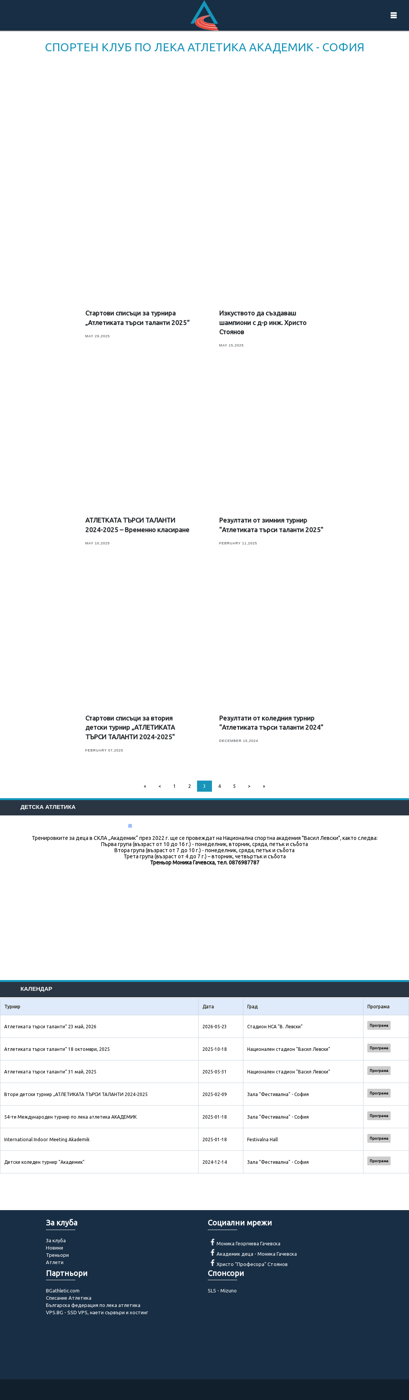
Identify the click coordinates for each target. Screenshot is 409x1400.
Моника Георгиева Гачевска (248, 1243)
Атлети (55, 1262)
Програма (379, 1025)
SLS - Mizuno (222, 1290)
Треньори (57, 1255)
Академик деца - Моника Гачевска (257, 1253)
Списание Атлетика (68, 1297)
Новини (54, 1247)
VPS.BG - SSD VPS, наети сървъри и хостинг (97, 1312)
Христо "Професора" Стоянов (252, 1264)
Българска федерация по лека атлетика (93, 1305)
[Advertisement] (204, 113)
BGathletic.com (63, 1290)
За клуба (56, 1240)
